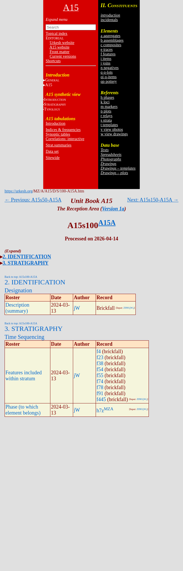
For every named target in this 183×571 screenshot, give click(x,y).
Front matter (59, 52)
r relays (106, 116)
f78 (99, 387)
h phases (107, 97)
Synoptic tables (58, 134)
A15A (107, 222)
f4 (98, 351)
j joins (105, 63)
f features (107, 54)
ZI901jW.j (129, 307)
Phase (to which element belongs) (22, 410)
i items (105, 59)
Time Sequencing (24, 337)
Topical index (56, 33)
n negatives (109, 68)
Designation (18, 290)
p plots (105, 111)
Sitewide (52, 158)
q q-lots (106, 72)
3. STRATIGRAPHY (26, 263)
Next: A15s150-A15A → (152, 200)
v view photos (111, 129)
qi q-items (108, 77)
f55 (99, 375)
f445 (101, 399)
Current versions (63, 56)
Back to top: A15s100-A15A (21, 276)
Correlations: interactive (65, 139)
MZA (108, 409)
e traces (106, 49)
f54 (99, 369)
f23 (99, 357)
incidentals (109, 20)
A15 (48, 85)
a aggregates (110, 36)
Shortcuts (53, 61)
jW (77, 308)
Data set (52, 151)
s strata (106, 120)
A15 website (59, 47)
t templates (109, 125)
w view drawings (114, 134)
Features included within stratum (23, 375)
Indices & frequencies (63, 130)
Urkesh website (62, 43)
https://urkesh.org (18, 191)
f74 (99, 381)
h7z (100, 410)
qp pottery (108, 81)
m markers (108, 106)
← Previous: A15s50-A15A (33, 200)
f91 (99, 393)
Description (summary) (17, 308)
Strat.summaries (58, 145)
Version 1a (113, 209)
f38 (99, 363)
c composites (110, 45)
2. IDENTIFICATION (27, 257)
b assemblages (111, 40)
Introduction (55, 123)
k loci (105, 102)
